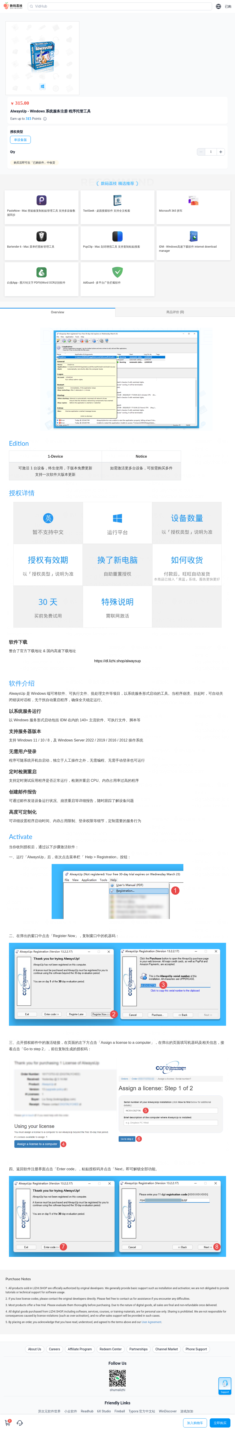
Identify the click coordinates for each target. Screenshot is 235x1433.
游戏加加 (186, 1411)
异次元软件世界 (49, 1411)
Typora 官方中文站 (142, 1411)
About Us (34, 1349)
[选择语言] (218, 6)
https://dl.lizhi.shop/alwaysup (117, 661)
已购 (228, 6)
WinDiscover (167, 1411)
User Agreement (151, 1322)
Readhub (87, 1411)
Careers (54, 1349)
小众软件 (70, 1411)
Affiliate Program (80, 1349)
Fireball (120, 1411)
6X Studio (104, 1411)
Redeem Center (111, 1349)
